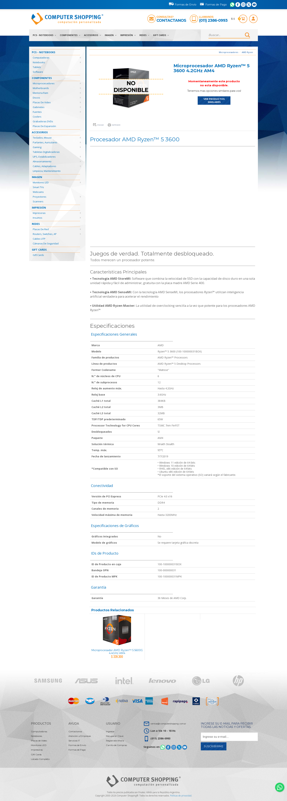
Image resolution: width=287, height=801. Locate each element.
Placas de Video (42, 102)
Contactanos (171, 20)
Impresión (128, 35)
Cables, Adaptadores (44, 166)
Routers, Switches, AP (45, 234)
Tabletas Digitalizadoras (46, 152)
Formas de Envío (182, 4)
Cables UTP (39, 238)
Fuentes (37, 112)
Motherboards (41, 88)
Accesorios (92, 35)
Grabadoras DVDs (43, 121)
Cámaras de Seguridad (46, 243)
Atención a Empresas (79, 736)
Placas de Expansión (44, 126)
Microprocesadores (44, 83)
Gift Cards (161, 35)
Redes (144, 35)
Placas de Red (41, 229)
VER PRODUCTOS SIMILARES (214, 100)
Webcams (38, 192)
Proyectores (39, 196)
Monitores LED (41, 182)
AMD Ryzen (247, 52)
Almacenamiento (42, 161)
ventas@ (168, 723)
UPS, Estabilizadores (44, 156)
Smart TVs (38, 187)
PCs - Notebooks (44, 35)
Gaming (37, 147)
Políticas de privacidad (180, 795)
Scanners (38, 201)
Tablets (37, 67)
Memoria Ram (40, 93)
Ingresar (110, 731)
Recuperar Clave (114, 736)
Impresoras (39, 213)
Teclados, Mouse (42, 137)
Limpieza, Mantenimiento (47, 171)
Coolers (37, 116)
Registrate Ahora (115, 740)
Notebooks (39, 62)
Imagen (111, 35)
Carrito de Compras (116, 745)
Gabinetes (38, 107)
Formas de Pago (213, 3)
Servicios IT (74, 740)
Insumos (37, 217)
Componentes (70, 35)
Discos (36, 97)
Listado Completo (40, 759)
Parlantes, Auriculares (45, 142)
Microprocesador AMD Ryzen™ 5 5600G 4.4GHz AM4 (117, 652)
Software (38, 71)
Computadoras (41, 57)
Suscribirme (213, 746)
